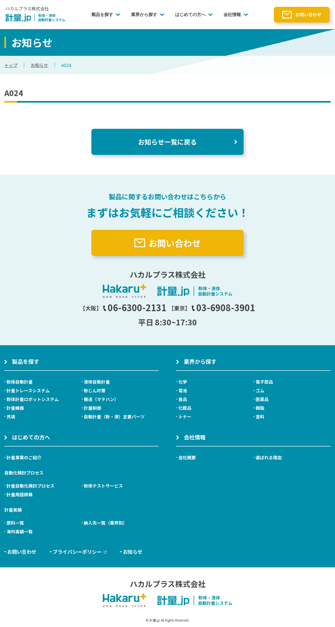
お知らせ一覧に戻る (167, 141)
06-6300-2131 (134, 307)
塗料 (260, 416)
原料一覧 (15, 522)
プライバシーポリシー (80, 551)
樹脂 (260, 408)
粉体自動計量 (20, 381)
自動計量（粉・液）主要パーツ (114, 416)
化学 (182, 381)
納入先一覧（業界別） (105, 522)
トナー (184, 416)
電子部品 (264, 381)
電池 (182, 390)
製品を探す (102, 14)
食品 (182, 399)
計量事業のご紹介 (24, 457)
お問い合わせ (308, 14)
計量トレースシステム (28, 390)
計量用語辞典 (20, 494)
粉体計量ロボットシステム (33, 399)
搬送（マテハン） (101, 399)
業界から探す (144, 14)
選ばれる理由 (269, 457)
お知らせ (39, 65)
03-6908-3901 (223, 307)
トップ (10, 65)
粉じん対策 (95, 390)
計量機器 (15, 408)
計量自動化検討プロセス (30, 485)
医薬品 (262, 399)
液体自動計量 (97, 381)
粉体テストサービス (103, 485)
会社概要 (187, 457)
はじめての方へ (190, 14)
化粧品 (184, 408)
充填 (11, 416)
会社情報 (232, 14)
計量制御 (92, 408)
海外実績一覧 (20, 531)
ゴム (260, 390)
